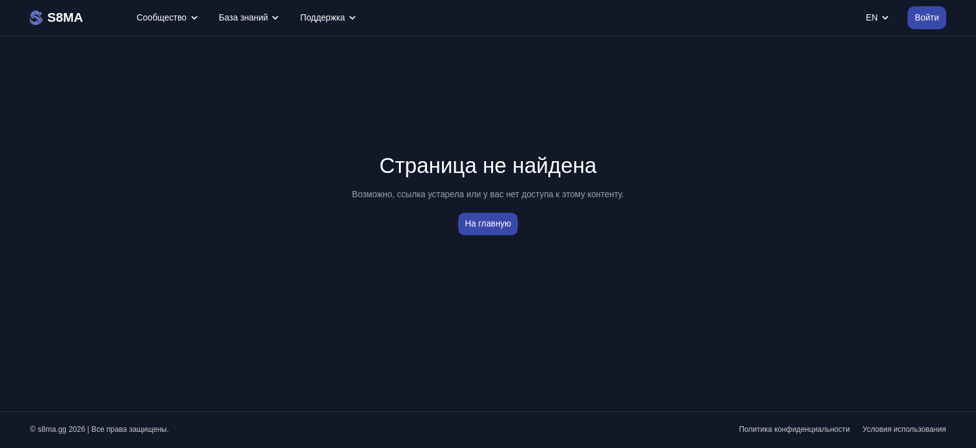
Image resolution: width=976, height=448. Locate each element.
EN (877, 17)
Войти (927, 17)
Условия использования (904, 429)
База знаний (249, 17)
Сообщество (167, 17)
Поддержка (327, 17)
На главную (488, 223)
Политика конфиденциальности (794, 429)
